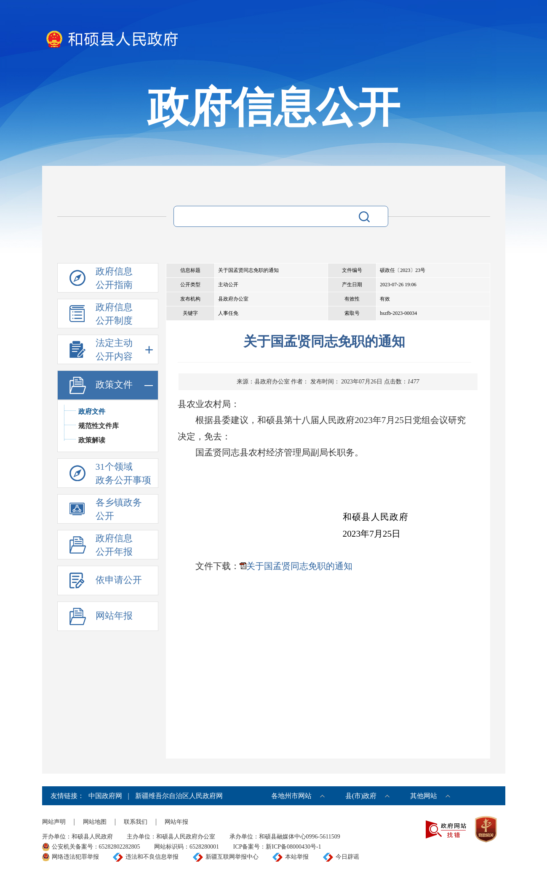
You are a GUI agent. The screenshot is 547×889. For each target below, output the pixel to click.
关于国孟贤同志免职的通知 (299, 566)
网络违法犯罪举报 (75, 857)
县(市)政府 (361, 795)
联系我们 (135, 822)
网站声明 (54, 822)
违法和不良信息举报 (152, 857)
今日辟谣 (347, 857)
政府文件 (91, 411)
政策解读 (91, 440)
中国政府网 (105, 795)
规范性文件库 (98, 425)
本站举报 (297, 857)
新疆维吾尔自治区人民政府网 (179, 795)
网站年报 (176, 822)
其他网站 (423, 795)
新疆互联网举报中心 (232, 857)
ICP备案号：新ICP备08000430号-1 (277, 847)
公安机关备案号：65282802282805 (96, 847)
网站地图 (95, 822)
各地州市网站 (291, 795)
